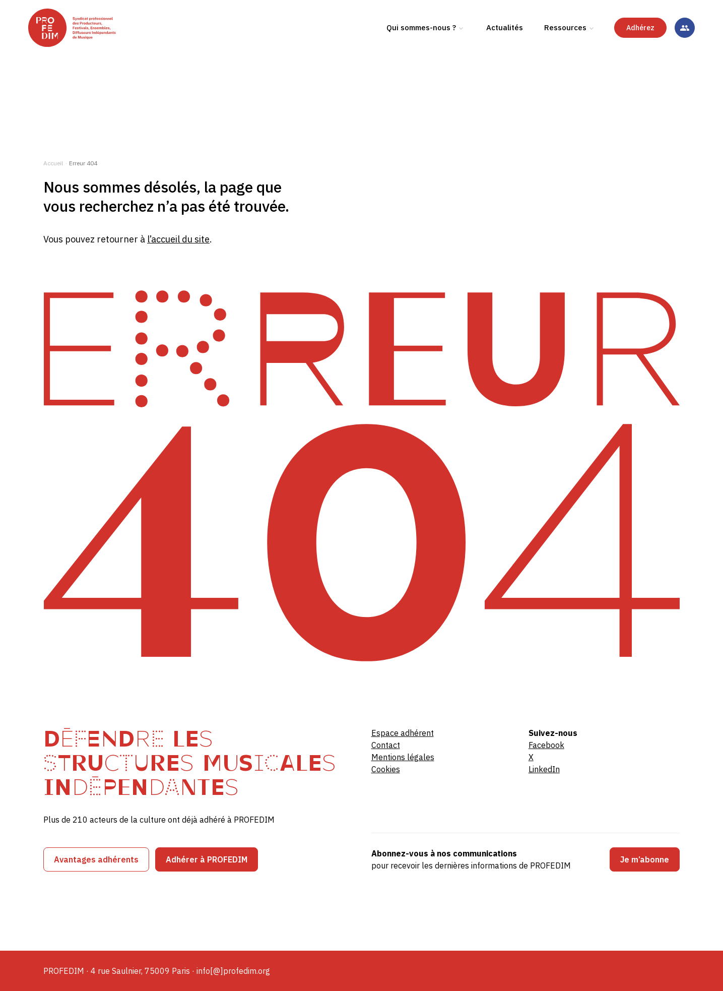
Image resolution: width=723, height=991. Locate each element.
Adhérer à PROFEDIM (206, 859)
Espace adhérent (402, 733)
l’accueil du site (178, 239)
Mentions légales (402, 757)
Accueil (53, 163)
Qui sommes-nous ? (421, 65)
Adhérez (640, 65)
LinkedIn (544, 769)
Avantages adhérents (96, 859)
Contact (385, 745)
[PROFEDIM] (110, 65)
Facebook (546, 745)
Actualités (504, 65)
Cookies (385, 769)
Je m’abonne (644, 859)
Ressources (565, 65)
